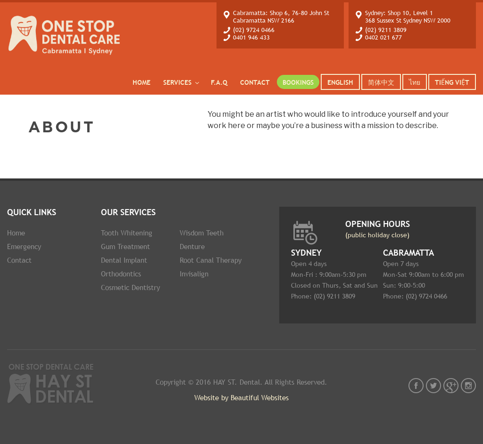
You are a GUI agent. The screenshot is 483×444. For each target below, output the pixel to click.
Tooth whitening (126, 233)
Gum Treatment (125, 246)
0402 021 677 (383, 37)
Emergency (24, 246)
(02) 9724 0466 (254, 29)
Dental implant (124, 260)
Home (141, 82)
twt (433, 385)
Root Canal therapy (211, 260)
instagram (468, 385)
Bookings (298, 82)
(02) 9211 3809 (386, 29)
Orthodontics (121, 274)
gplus (450, 385)
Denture (192, 246)
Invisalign (194, 274)
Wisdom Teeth (202, 233)
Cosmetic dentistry (130, 287)
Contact (255, 82)
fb (416, 385)
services (181, 82)
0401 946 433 (251, 37)
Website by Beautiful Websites (241, 398)
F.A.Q (219, 82)
